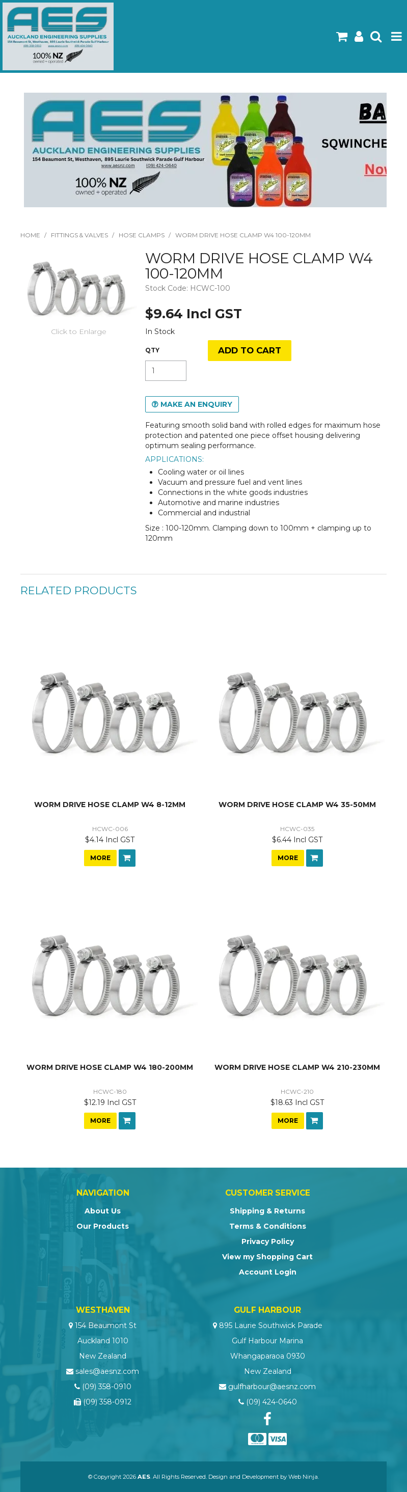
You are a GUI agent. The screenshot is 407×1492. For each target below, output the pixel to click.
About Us (103, 1210)
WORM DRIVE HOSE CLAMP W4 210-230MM (297, 1067)
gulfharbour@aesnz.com (272, 1386)
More (100, 858)
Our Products (102, 1226)
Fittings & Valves (79, 235)
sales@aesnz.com (107, 1371)
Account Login (267, 1272)
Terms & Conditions (267, 1226)
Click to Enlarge (78, 331)
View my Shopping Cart (267, 1256)
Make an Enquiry (196, 404)
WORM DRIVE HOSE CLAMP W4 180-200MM (109, 1067)
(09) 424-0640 (271, 1401)
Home (30, 235)
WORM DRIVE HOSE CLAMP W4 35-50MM (297, 804)
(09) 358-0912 (107, 1401)
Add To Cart (127, 858)
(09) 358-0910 (106, 1386)
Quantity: (152, 350)
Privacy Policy (267, 1241)
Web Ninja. (303, 1476)
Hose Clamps (142, 235)
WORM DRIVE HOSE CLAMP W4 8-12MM (109, 804)
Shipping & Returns (267, 1210)
